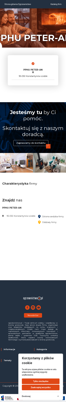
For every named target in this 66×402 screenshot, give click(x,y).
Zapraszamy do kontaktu (30, 143)
